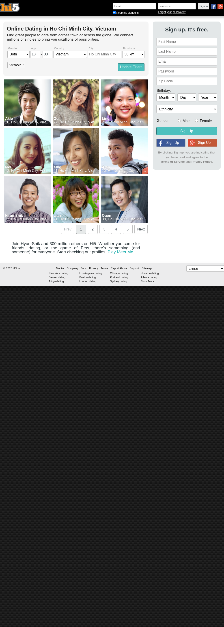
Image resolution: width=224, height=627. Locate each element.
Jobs (83, 268)
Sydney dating (118, 281)
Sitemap (147, 268)
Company (72, 268)
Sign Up (186, 131)
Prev (67, 229)
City (90, 48)
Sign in (204, 6)
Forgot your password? (172, 12)
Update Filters (131, 67)
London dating (87, 281)
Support (134, 268)
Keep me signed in (126, 12)
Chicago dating (119, 273)
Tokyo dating (56, 281)
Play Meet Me (120, 252)
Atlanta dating (149, 277)
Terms (104, 268)
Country (59, 48)
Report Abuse (119, 268)
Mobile (60, 268)
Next (141, 229)
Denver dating (57, 277)
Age (33, 48)
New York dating (58, 273)
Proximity (129, 48)
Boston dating (87, 277)
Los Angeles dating (90, 273)
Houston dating (150, 273)
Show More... (149, 281)
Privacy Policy (202, 161)
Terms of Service (172, 161)
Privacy (93, 268)
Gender (13, 48)
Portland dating (119, 277)
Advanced (15, 65)
